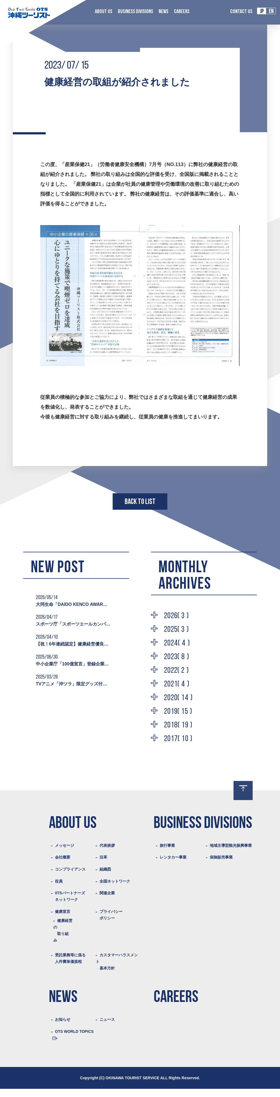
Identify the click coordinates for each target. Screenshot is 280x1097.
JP (262, 11)
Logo (29, 13)
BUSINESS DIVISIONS (135, 11)
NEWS (163, 11)
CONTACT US (241, 11)
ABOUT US (103, 11)
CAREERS (181, 11)
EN (271, 11)
